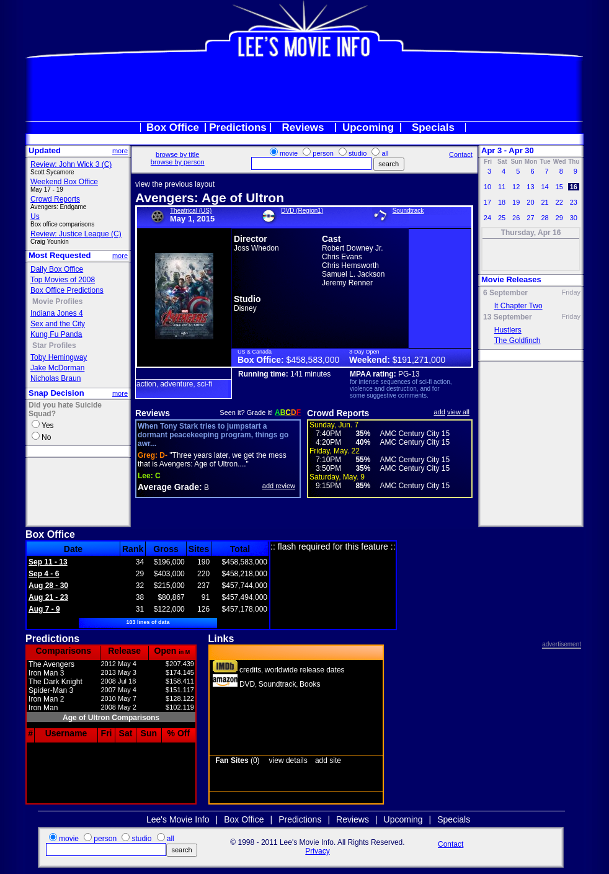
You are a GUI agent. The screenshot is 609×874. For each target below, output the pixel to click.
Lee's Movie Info (178, 819)
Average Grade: (170, 487)
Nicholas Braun (55, 378)
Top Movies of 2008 (62, 279)
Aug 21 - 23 (48, 597)
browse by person (178, 162)
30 (573, 217)
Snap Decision (56, 393)
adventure (176, 384)
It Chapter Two (518, 305)
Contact (461, 154)
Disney (245, 308)
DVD (247, 684)
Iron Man (43, 707)
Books (310, 684)
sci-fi (205, 384)
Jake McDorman (57, 367)
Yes (48, 425)
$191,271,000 (419, 360)
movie (289, 153)
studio (358, 153)
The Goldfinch (517, 340)
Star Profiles (54, 345)
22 (558, 202)
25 (501, 217)
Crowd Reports (55, 199)
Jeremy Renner (347, 283)
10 (487, 186)
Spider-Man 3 (51, 690)
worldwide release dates (305, 670)
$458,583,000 (313, 360)
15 (558, 186)
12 (516, 186)
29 (558, 217)
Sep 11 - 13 (48, 562)
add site (328, 760)
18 (501, 202)
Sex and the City (57, 323)
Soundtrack (408, 210)
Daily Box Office (56, 269)
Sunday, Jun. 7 (333, 425)
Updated (45, 150)
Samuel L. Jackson (353, 274)
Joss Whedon (256, 248)
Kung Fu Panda (56, 334)
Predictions (238, 127)
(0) (237, 760)
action (146, 384)
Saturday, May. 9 (337, 477)
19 (516, 202)
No (46, 437)
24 (487, 217)
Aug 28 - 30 (48, 585)
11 (501, 186)
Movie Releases (511, 279)
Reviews (303, 127)
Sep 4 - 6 (44, 573)
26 (516, 217)
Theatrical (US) (190, 210)
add (439, 412)
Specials (433, 127)
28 (544, 217)
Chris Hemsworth (350, 265)
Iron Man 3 (46, 673)
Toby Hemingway (58, 357)
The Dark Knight (55, 681)
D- (152, 455)
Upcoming (368, 127)
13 (530, 186)
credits (250, 670)
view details (288, 760)
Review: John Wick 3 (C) (71, 164)
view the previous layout (175, 184)
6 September (505, 292)
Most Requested (60, 255)
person (323, 153)
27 (530, 217)
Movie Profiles (57, 301)
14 (544, 186)
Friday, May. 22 (334, 451)
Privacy (317, 851)
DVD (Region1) (302, 210)
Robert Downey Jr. (352, 248)
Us (35, 216)
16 (573, 186)
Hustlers (508, 330)
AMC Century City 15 (415, 433)
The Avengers (51, 664)
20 (530, 202)
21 (544, 202)
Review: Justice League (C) (76, 234)
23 (573, 202)
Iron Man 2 (46, 699)
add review (278, 485)
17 (487, 202)
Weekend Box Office (64, 181)
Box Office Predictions (67, 290)
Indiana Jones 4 (56, 313)
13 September (507, 317)
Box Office (172, 127)
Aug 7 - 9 (44, 609)
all (384, 153)
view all (458, 412)
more (120, 150)
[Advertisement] (304, 89)
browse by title (177, 154)
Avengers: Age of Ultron (209, 197)
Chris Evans (342, 256)
